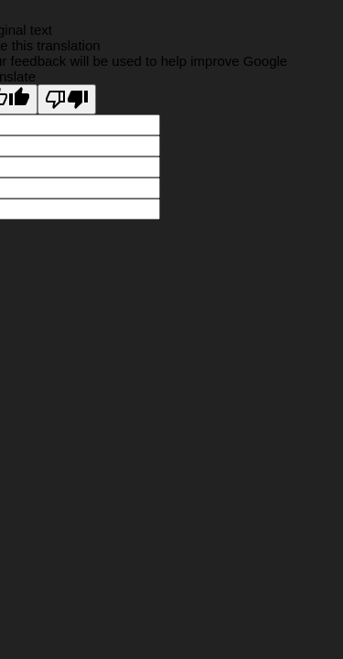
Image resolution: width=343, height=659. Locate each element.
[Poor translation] (67, 99)
